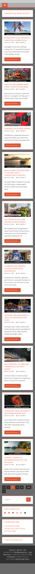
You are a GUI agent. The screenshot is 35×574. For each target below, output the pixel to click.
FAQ (24, 550)
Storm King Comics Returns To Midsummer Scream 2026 (17, 412)
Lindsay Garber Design (12, 526)
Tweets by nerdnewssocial (13, 540)
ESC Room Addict (10, 531)
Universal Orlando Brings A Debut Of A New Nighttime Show (16, 317)
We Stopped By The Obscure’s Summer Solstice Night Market (16, 366)
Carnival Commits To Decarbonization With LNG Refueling (15, 460)
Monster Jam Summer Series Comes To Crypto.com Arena (16, 85)
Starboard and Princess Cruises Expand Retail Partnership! (14, 268)
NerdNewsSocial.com (20, 552)
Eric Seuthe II (22, 42)
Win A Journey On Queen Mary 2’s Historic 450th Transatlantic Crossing (17, 173)
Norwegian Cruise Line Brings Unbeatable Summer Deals (17, 39)
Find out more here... (12, 59)
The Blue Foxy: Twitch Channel (14, 529)
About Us (19, 550)
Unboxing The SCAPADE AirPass (17, 128)
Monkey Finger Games (22, 559)
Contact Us (12, 550)
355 (28, 487)
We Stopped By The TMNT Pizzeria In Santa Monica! (15, 220)
